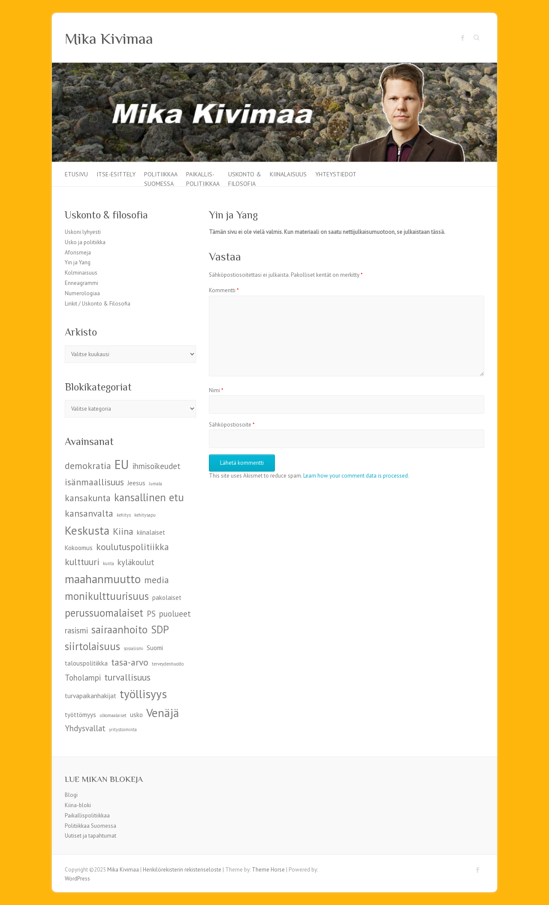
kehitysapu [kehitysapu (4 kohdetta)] (145, 515)
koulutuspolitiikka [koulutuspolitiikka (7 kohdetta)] (132, 547)
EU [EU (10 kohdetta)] (122, 464)
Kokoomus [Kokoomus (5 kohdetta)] (79, 548)
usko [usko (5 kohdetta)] (136, 715)
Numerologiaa (82, 293)
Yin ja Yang (77, 262)
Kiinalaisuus (288, 174)
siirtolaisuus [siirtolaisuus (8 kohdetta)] (92, 646)
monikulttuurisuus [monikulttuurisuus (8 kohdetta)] (107, 596)
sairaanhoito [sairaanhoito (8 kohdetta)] (119, 629)
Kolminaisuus (81, 272)
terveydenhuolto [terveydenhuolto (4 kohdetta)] (168, 664)
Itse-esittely (116, 174)
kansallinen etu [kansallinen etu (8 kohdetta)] (149, 497)
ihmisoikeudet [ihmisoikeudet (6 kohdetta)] (157, 466)
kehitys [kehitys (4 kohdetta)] (124, 515)
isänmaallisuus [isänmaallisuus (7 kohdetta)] (94, 482)
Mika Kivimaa (109, 38)
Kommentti (224, 290)
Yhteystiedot (335, 174)
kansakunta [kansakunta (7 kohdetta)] (88, 498)
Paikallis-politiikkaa (203, 178)
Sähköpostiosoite (232, 424)
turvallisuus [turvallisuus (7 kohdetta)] (127, 677)
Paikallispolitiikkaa (87, 815)
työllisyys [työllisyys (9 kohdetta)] (143, 693)
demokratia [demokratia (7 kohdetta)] (88, 466)
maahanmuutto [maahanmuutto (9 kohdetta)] (103, 578)
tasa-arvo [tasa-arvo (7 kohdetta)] (129, 662)
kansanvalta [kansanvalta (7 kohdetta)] (89, 513)
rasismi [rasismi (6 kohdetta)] (76, 630)
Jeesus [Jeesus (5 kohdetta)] (136, 483)
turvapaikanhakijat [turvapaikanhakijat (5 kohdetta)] (90, 696)
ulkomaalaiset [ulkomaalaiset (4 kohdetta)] (113, 715)
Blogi (71, 795)
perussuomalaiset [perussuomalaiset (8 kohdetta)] (104, 613)
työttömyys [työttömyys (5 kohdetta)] (80, 715)
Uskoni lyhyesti (83, 232)
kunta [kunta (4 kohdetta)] (108, 563)
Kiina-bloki (78, 805)
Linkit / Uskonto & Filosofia (97, 303)
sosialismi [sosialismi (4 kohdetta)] (133, 648)
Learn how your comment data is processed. (356, 475)
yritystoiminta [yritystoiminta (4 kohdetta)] (123, 729)
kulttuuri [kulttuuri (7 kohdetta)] (82, 562)
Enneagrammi (81, 283)
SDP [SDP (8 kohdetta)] (160, 629)
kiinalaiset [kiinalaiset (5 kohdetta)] (151, 532)
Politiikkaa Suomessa (161, 178)
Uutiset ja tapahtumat (90, 835)
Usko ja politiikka (85, 242)
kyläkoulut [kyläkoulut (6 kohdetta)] (136, 562)
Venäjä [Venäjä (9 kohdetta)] (162, 712)
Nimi (216, 390)
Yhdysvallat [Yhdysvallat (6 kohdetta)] (85, 728)
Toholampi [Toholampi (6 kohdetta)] (83, 677)
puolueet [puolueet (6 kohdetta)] (175, 613)
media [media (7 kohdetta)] (156, 580)
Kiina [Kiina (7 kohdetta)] (123, 531)
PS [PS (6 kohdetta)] (151, 613)
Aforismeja (78, 252)
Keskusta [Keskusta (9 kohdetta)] (87, 530)
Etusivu (76, 174)
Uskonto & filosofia (244, 178)
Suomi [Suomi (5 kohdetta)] (155, 648)
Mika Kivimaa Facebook (462, 37)
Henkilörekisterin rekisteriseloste (182, 869)
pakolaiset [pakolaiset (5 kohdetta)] (166, 597)
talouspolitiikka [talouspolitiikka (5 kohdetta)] (86, 663)
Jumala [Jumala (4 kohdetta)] (155, 484)
